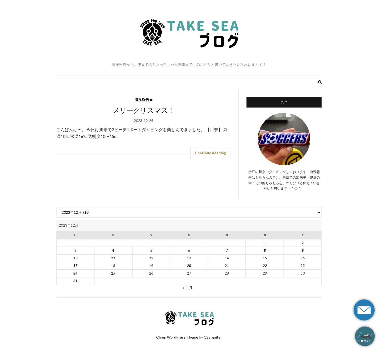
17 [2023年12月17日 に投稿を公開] (75, 266)
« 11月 (187, 288)
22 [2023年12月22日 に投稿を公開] (265, 266)
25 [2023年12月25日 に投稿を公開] (113, 273)
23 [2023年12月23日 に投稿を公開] (303, 266)
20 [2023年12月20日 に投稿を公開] (189, 266)
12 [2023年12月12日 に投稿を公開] (151, 258)
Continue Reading (210, 153)
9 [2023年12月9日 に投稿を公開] (303, 250)
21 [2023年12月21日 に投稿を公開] (227, 266)
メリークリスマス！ (143, 110)
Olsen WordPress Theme (177, 337)
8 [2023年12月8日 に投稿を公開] (265, 250)
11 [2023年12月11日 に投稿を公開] (113, 258)
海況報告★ (143, 99)
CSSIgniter (213, 337)
